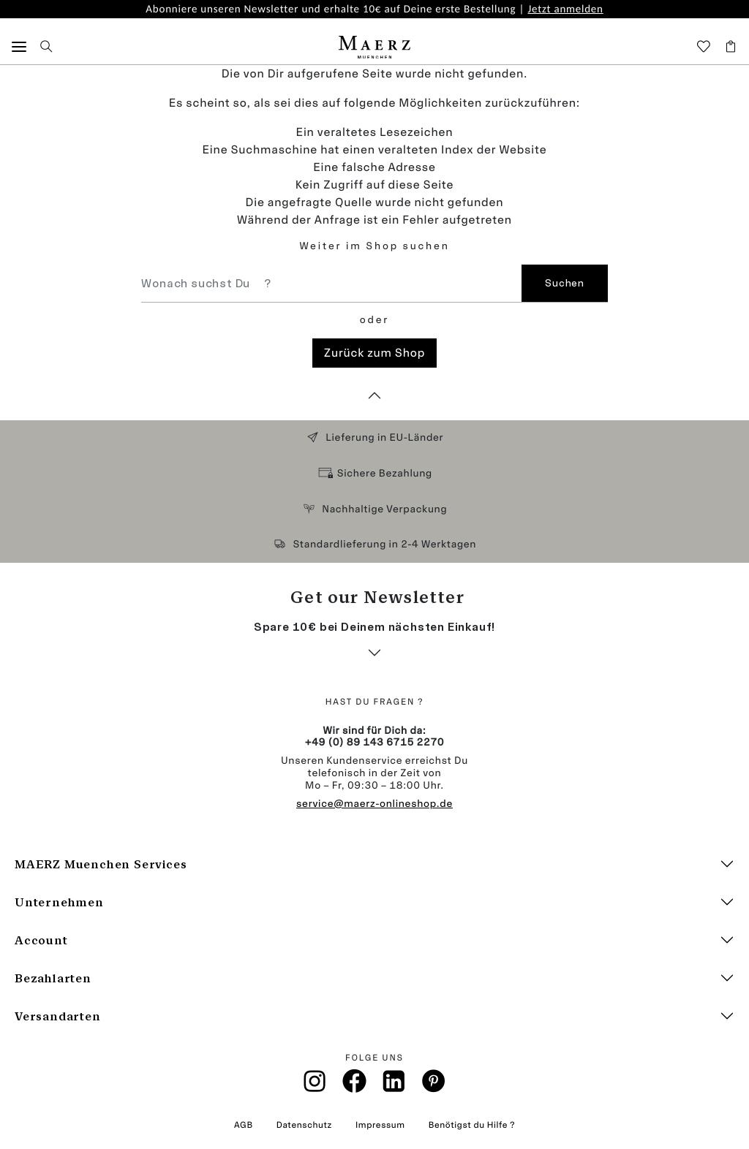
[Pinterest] (434, 1085)
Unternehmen (59, 902)
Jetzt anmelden (565, 9)
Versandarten (58, 1016)
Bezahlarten (53, 978)
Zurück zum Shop (374, 353)
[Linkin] (394, 1086)
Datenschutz (304, 1125)
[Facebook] (354, 1085)
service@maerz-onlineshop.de (374, 803)
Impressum (380, 1125)
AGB (243, 1125)
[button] (19, 47)
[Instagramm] (315, 1086)
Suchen (564, 283)
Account (41, 940)
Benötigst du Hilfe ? (472, 1125)
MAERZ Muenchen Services (101, 864)
